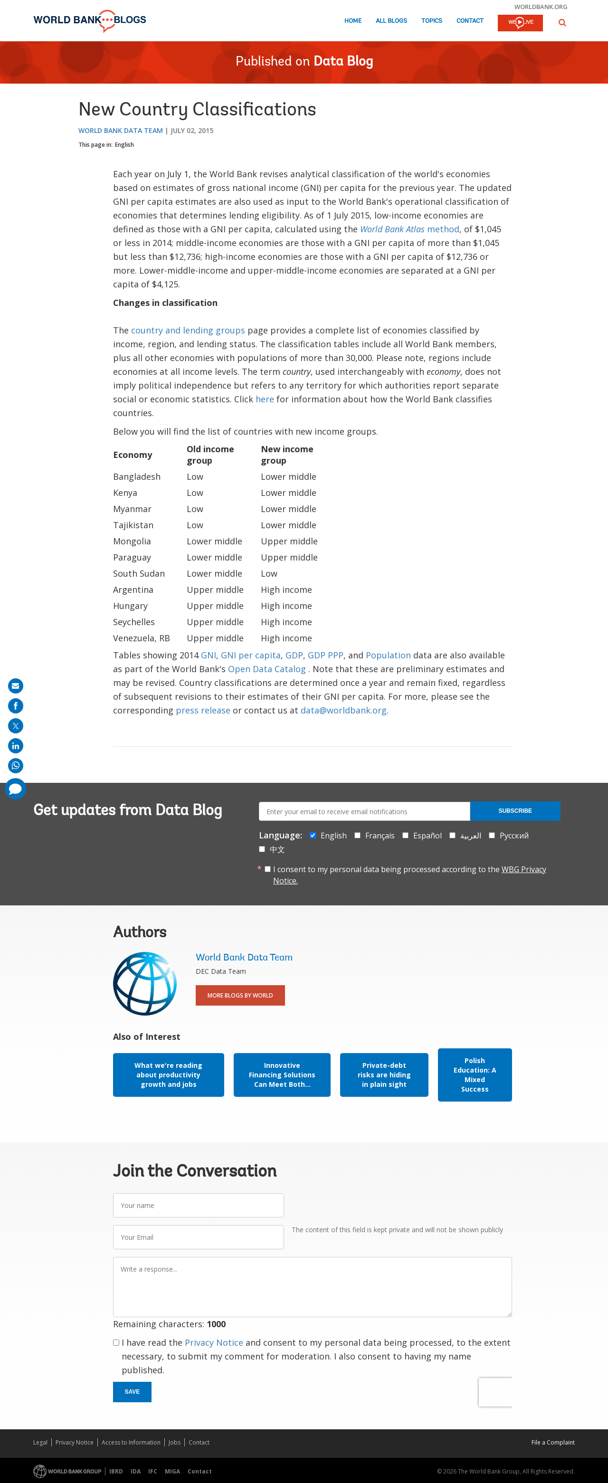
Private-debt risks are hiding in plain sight (384, 1075)
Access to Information (131, 1442)
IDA (136, 1471)
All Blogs (391, 21)
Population (388, 655)
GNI (208, 655)
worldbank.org (541, 7)
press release (203, 710)
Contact (470, 21)
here (265, 399)
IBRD (116, 1471)
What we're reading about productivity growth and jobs (168, 1075)
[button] (562, 23)
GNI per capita (251, 655)
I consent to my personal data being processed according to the (409, 875)
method (409, 229)
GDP (294, 655)
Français (380, 835)
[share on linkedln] (15, 745)
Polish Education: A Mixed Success (475, 1074)
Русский (514, 835)
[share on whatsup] (15, 765)
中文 (277, 849)
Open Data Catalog (267, 669)
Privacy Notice (214, 1342)
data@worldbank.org (344, 710)
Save (132, 1391)
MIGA (172, 1471)
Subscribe (515, 811)
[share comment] (15, 788)
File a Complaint (553, 1442)
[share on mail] (15, 686)
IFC (152, 1471)
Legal (40, 1442)
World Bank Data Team (120, 130)
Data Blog (343, 62)
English (124, 145)
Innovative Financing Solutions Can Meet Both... (282, 1075)
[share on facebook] (15, 705)
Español (427, 835)
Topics (431, 21)
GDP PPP (325, 655)
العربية (470, 835)
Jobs (174, 1442)
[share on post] (15, 725)
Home (352, 21)
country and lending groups (188, 330)
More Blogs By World (240, 995)
